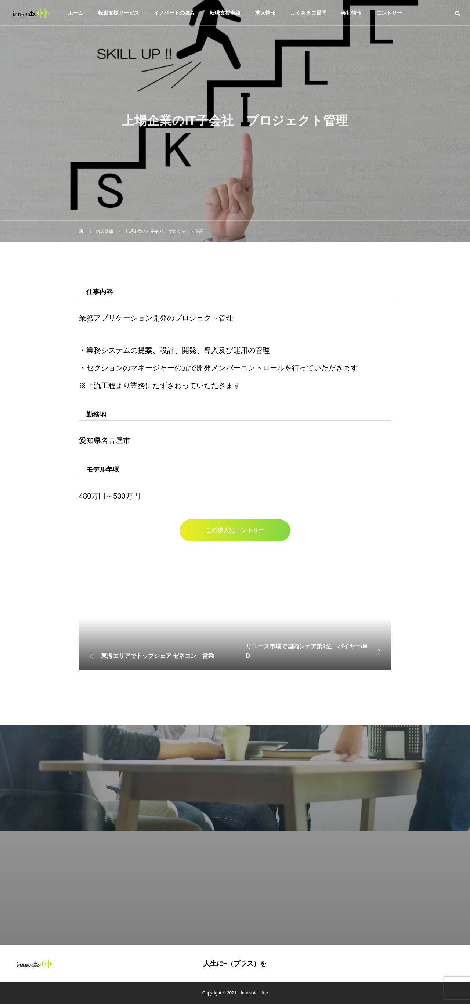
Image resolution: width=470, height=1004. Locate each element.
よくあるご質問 (308, 13)
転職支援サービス (118, 13)
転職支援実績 (225, 13)
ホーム (75, 13)
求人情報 (265, 13)
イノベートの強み (174, 13)
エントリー (389, 13)
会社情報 (351, 13)
